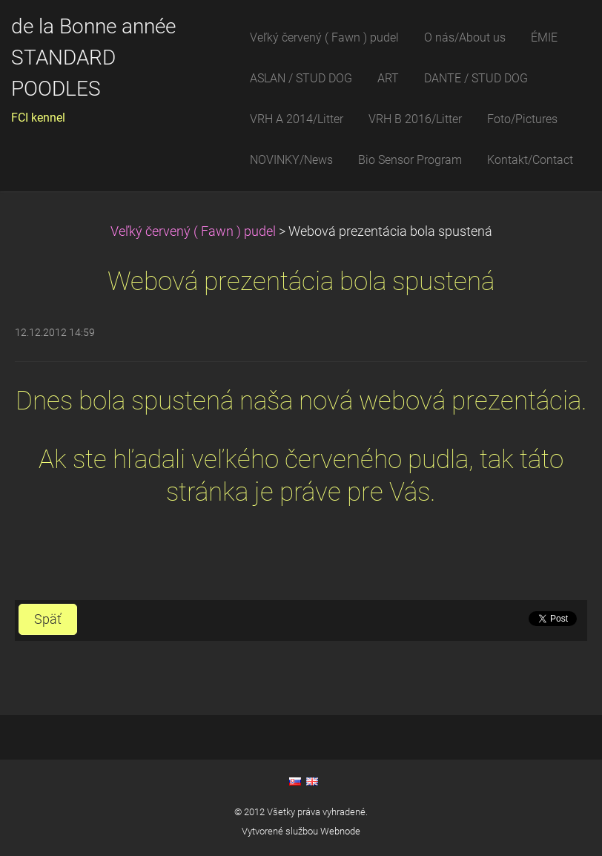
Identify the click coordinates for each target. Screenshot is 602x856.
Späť (48, 619)
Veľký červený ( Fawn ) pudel (193, 231)
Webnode (340, 831)
